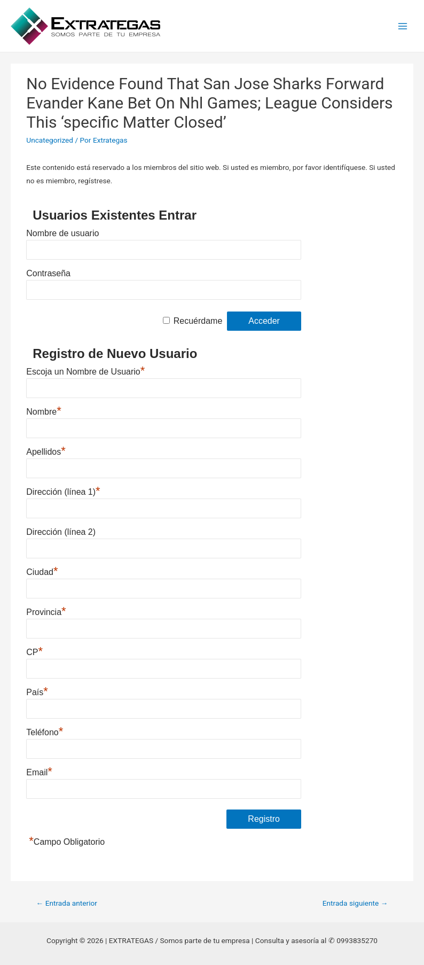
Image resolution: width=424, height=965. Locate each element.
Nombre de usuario (62, 233)
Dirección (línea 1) (63, 491)
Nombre (43, 411)
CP (34, 652)
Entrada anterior (66, 903)
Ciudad (42, 572)
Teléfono (44, 732)
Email (39, 772)
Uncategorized (49, 140)
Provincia (46, 612)
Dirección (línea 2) (61, 531)
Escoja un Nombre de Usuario (85, 371)
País (37, 692)
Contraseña (48, 273)
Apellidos (46, 451)
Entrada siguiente (355, 903)
